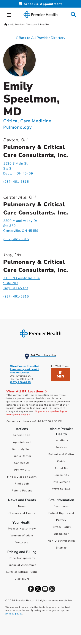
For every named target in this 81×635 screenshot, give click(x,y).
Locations (61, 440)
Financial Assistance (22, 565)
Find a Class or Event (22, 476)
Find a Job (22, 483)
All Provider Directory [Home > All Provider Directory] (23, 24)
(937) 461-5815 (16, 181)
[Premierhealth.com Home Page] (5, 24)
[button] (9, 14)
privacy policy (13, 613)
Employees (61, 506)
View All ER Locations (26, 391)
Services (61, 447)
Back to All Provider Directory (40, 37)
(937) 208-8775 (20, 382)
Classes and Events (21, 513)
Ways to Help (61, 489)
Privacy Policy (61, 527)
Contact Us (22, 463)
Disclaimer (61, 534)
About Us (61, 468)
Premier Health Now (22, 528)
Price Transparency (22, 558)
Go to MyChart (22, 449)
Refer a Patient (22, 490)
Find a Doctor (22, 456)
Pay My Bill (22, 470)
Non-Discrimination (61, 540)
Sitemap (61, 547)
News (22, 506)
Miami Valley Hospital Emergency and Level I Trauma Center (24, 369)
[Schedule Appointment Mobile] (40, 4)
